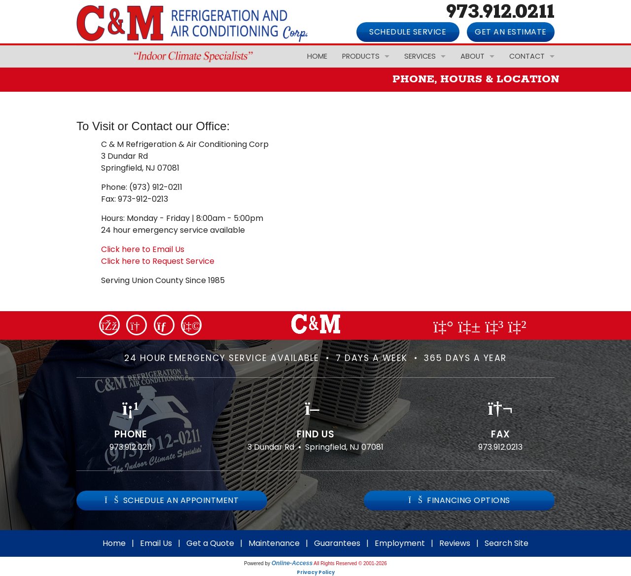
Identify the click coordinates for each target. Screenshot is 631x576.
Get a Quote (210, 543)
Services (420, 56)
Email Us (156, 543)
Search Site (506, 543)
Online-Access (292, 563)
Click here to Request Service (157, 261)
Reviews (454, 543)
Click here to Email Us (142, 249)
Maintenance (274, 543)
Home (317, 56)
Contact (527, 56)
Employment (400, 543)
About (472, 56)
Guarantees (337, 543)
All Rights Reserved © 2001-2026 (350, 563)
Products (361, 56)
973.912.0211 (130, 447)
